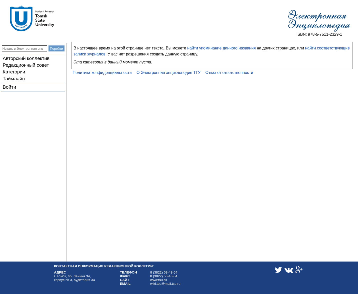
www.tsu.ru (158, 280)
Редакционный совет (26, 65)
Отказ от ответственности (229, 72)
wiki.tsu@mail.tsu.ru (165, 284)
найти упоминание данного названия (221, 48)
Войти (9, 87)
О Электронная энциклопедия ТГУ (168, 72)
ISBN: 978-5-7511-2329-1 (319, 34)
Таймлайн (14, 78)
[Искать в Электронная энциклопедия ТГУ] (24, 48)
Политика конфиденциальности (102, 72)
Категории (14, 71)
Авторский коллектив (26, 58)
